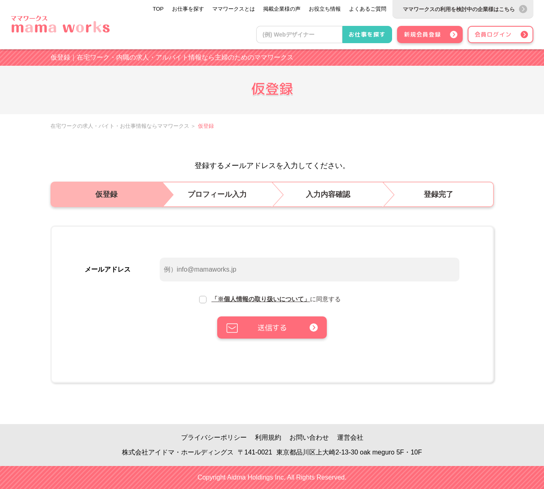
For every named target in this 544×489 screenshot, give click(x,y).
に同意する (276, 298)
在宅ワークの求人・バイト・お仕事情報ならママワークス (119, 126)
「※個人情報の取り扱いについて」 (260, 298)
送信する (272, 328)
